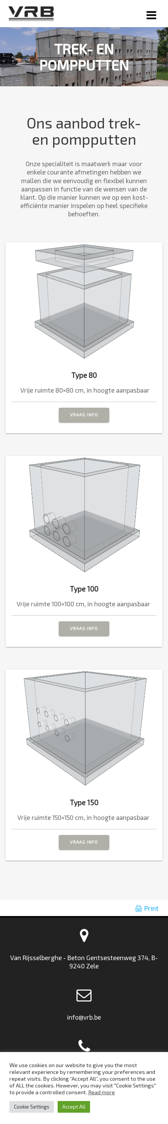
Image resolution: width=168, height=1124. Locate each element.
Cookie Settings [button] (31, 1107)
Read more (101, 1092)
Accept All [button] (74, 1107)
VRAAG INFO (84, 414)
